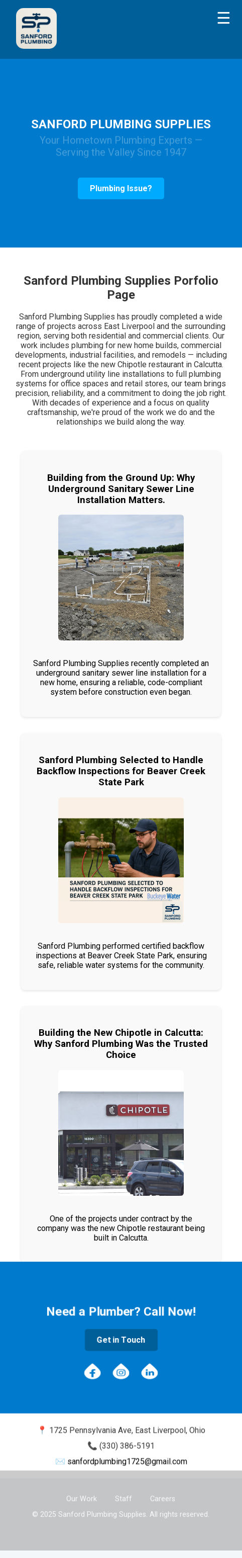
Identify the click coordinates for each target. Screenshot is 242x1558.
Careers (162, 1498)
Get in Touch (121, 1340)
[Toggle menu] (223, 18)
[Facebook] (92, 1372)
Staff (123, 1498)
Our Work (81, 1498)
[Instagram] (121, 1372)
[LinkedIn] (150, 1372)
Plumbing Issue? (121, 188)
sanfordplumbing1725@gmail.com (127, 1462)
